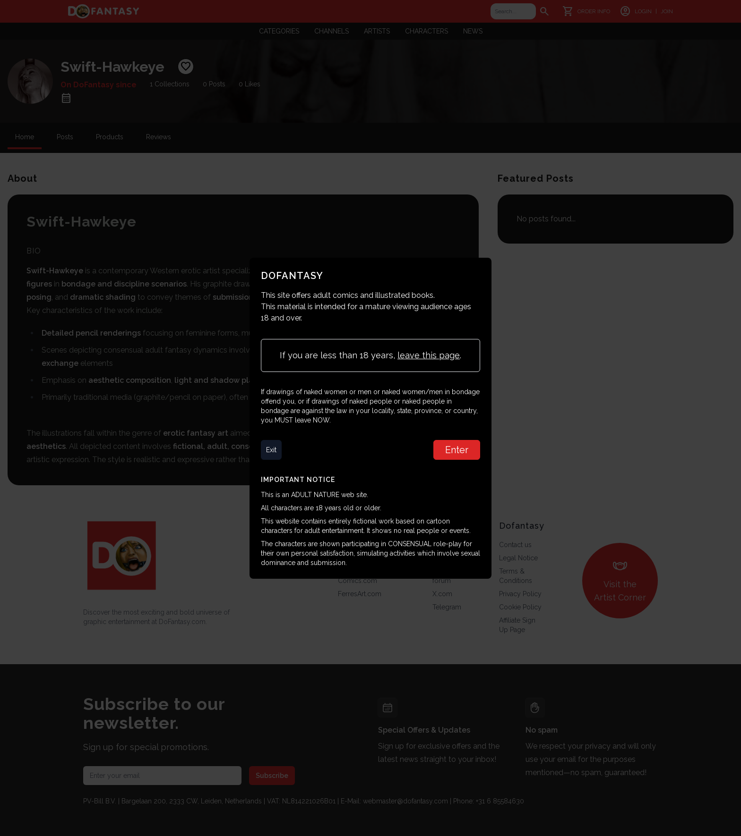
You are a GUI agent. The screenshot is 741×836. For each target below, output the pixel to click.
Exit (271, 450)
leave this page (428, 355)
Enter (456, 450)
